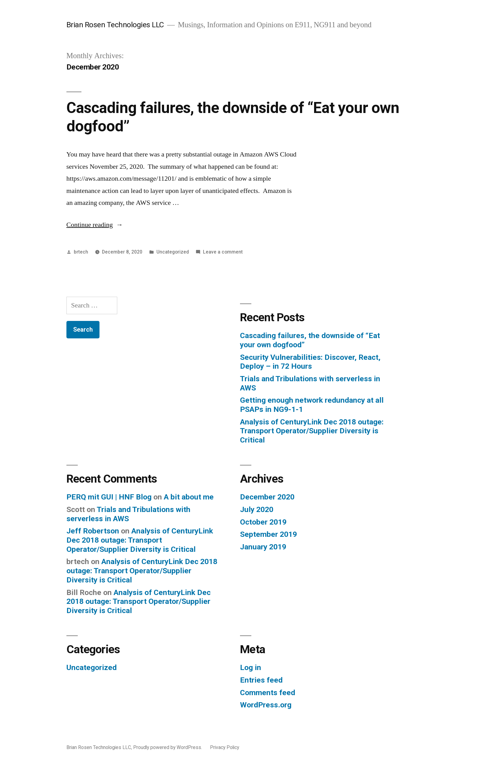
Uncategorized (172, 252)
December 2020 (267, 496)
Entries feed (261, 680)
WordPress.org (265, 704)
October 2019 (263, 522)
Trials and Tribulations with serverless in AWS (128, 514)
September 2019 (268, 534)
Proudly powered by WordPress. (168, 747)
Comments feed (267, 692)
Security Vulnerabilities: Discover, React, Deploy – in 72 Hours (310, 362)
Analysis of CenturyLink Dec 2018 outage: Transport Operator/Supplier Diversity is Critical (312, 430)
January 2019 (263, 546)
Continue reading (94, 224)
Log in (250, 667)
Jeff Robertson (92, 530)
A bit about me (189, 496)
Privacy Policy (224, 747)
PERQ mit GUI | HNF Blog (109, 496)
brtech (81, 252)
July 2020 (256, 509)
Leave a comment (223, 252)
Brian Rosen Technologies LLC (115, 24)
